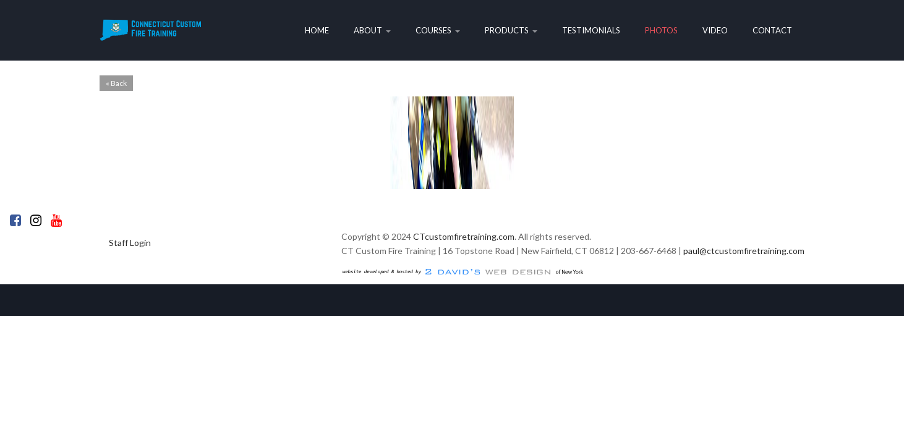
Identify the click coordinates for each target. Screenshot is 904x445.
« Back (116, 83)
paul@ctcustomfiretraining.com (743, 250)
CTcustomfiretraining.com (463, 236)
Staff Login (130, 242)
